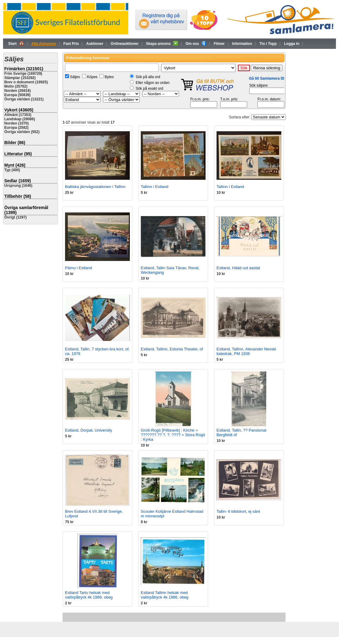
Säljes (75, 77)
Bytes (109, 77)
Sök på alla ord (148, 77)
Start (16, 43)
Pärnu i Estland (78, 268)
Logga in (291, 44)
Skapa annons (162, 43)
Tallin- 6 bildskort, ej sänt (238, 511)
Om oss (195, 43)
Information (242, 44)
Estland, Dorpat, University (88, 430)
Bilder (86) (14, 142)
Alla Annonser (43, 44)
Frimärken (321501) (23, 68)
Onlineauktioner (124, 44)
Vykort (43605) (18, 109)
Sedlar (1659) (17, 180)
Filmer (219, 44)
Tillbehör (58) (17, 196)
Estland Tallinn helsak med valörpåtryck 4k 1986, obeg (164, 594)
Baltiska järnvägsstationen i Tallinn (95, 186)
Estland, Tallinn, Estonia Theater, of (172, 349)
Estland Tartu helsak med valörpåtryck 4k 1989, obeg (89, 594)
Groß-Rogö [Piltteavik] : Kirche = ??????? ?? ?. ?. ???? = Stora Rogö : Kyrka (173, 435)
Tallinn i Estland (154, 186)
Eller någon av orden (153, 83)
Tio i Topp (268, 44)
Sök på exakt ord (149, 88)
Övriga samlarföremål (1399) (26, 210)
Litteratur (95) (18, 153)
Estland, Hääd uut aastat (238, 268)
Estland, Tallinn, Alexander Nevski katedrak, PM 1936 (246, 351)
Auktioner (94, 44)
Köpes (92, 77)
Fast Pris (71, 44)
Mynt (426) (14, 165)
